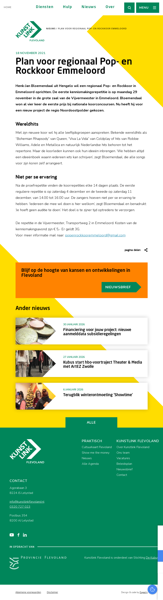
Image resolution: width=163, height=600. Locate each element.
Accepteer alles (130, 581)
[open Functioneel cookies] (157, 556)
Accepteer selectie (130, 592)
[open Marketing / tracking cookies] (157, 568)
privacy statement (144, 543)
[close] (157, 532)
